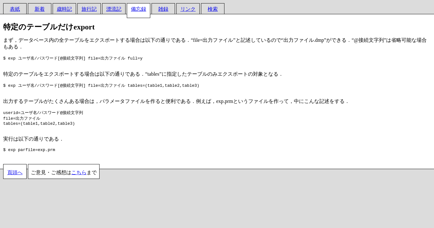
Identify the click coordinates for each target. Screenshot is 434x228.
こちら (79, 179)
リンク (188, 9)
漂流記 (113, 9)
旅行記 (89, 9)
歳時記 (64, 9)
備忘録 (138, 9)
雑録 (163, 9)
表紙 (15, 9)
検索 (213, 9)
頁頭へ (15, 179)
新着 (40, 9)
